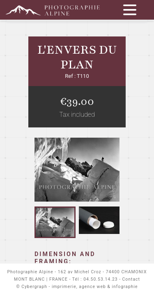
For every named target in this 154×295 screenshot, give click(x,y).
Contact (131, 279)
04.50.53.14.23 (100, 279)
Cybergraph (34, 286)
